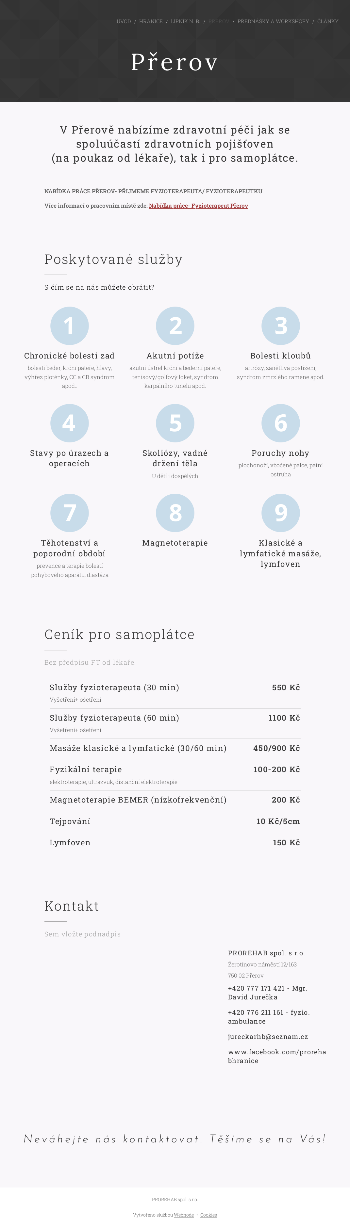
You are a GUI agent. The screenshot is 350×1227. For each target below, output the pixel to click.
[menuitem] (147, 21)
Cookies (208, 1215)
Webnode (184, 1215)
